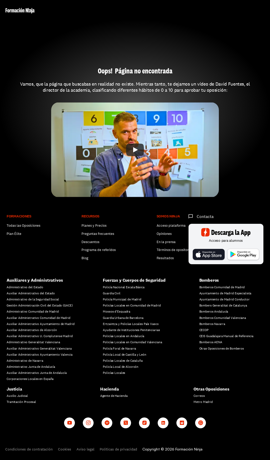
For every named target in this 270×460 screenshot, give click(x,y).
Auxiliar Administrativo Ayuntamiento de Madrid (40, 324)
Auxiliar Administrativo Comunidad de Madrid (38, 318)
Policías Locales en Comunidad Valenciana (132, 342)
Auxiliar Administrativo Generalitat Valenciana (39, 348)
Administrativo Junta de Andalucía (31, 367)
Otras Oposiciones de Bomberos (221, 348)
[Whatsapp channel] (200, 422)
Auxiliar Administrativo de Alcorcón (32, 330)
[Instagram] (88, 422)
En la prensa (166, 242)
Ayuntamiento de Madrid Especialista (225, 293)
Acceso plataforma (171, 225)
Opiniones (164, 233)
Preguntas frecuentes (97, 233)
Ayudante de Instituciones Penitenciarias (131, 330)
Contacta (205, 216)
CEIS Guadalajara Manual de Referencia (226, 336)
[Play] (135, 149)
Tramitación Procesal (21, 402)
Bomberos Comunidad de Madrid (222, 287)
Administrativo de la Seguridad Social (33, 299)
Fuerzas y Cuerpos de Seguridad (134, 280)
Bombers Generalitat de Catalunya (223, 305)
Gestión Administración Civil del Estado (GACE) (40, 305)
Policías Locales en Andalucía (123, 336)
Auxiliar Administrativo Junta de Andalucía (37, 373)
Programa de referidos (98, 250)
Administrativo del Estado (25, 287)
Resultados (165, 258)
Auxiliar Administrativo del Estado (31, 293)
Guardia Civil (111, 293)
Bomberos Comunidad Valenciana (222, 318)
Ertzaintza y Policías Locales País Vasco (130, 324)
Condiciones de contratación (29, 449)
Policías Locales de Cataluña (123, 361)
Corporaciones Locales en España (30, 379)
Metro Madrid (203, 402)
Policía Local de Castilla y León (124, 354)
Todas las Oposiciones (23, 225)
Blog (84, 258)
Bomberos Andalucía (213, 311)
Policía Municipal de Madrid (122, 299)
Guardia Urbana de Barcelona (123, 318)
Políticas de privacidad (118, 449)
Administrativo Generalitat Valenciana (33, 342)
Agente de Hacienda (114, 396)
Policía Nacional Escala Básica (123, 287)
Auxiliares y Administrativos (35, 280)
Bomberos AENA (210, 342)
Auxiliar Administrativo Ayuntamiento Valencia (40, 354)
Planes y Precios (94, 225)
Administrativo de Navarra (25, 361)
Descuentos (90, 242)
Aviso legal (85, 449)
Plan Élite (14, 233)
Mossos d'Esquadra (116, 311)
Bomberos (209, 280)
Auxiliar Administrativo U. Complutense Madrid (40, 336)
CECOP (204, 330)
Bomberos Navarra (212, 324)
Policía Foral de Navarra (119, 348)
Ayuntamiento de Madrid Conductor (224, 299)
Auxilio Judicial (17, 396)
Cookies (64, 449)
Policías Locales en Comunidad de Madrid (132, 305)
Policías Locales (114, 373)
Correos (199, 396)
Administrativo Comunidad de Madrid (33, 311)
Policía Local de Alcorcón (120, 367)
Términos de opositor (173, 250)
